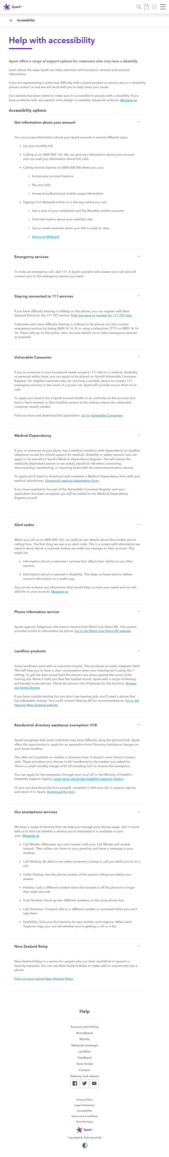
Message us (128, 100)
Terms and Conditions (84, 1116)
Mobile (84, 1039)
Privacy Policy (84, 1099)
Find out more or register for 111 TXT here (101, 315)
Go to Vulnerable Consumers (102, 415)
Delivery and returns (84, 1076)
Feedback (85, 1058)
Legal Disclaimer (84, 1105)
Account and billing (84, 1027)
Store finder (84, 1064)
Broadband (84, 1033)
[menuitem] (84, 1027)
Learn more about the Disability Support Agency (89, 779)
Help (84, 1011)
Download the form (61, 792)
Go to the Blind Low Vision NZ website (103, 631)
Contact (84, 1070)
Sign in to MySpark (45, 237)
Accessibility (26, 20)
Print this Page (84, 1121)
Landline (84, 1051)
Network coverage (84, 1045)
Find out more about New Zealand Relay (43, 979)
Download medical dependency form (72, 481)
